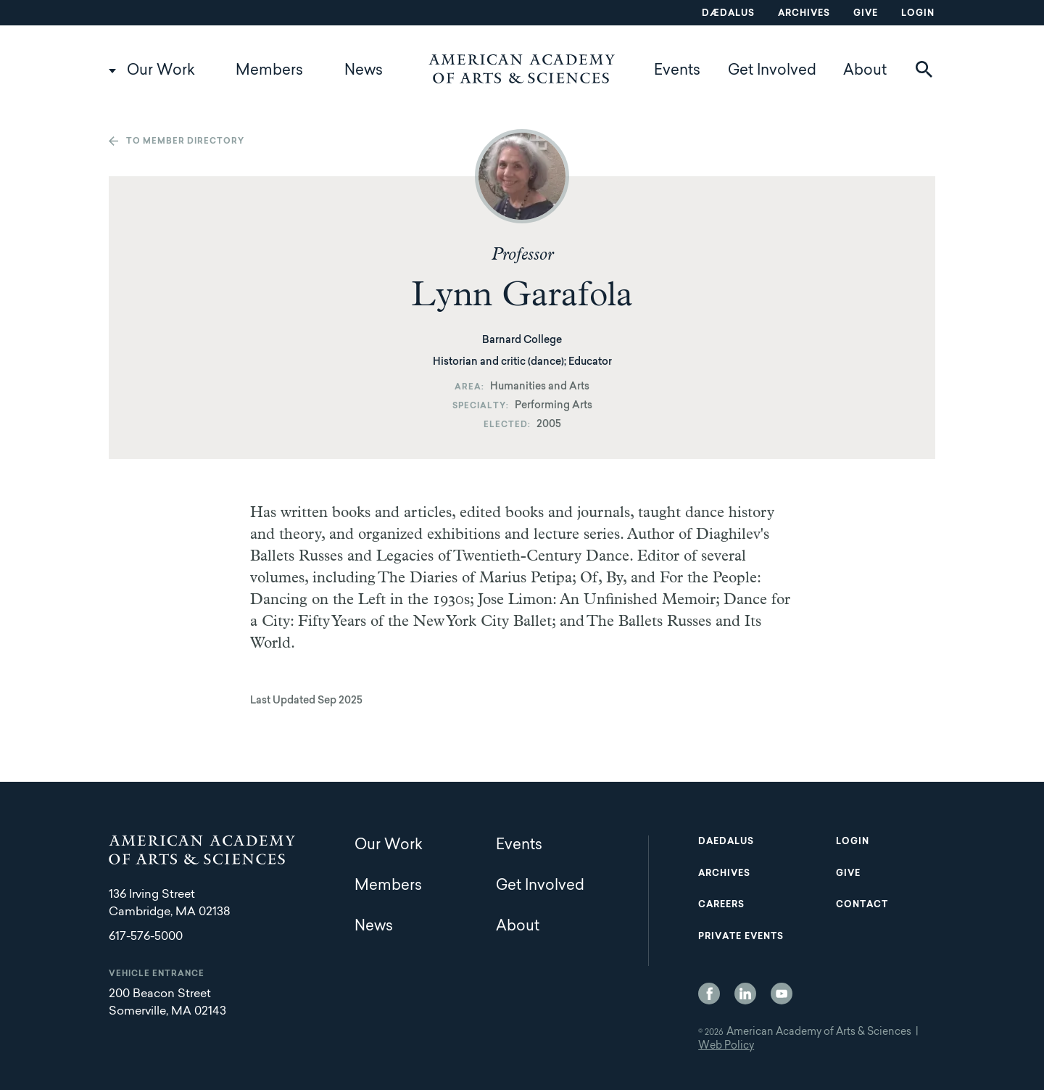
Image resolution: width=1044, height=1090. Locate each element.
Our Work (161, 71)
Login (918, 13)
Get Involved (772, 71)
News (363, 71)
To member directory (185, 142)
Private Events (741, 937)
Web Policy (726, 1046)
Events (677, 71)
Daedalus (726, 842)
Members (269, 71)
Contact (862, 905)
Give (865, 13)
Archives (804, 13)
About (865, 71)
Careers (721, 905)
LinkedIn (745, 993)
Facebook (709, 993)
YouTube (781, 993)
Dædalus (728, 13)
